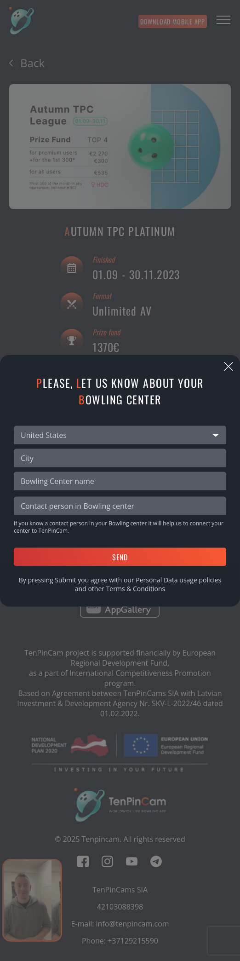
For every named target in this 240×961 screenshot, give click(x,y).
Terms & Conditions (136, 588)
